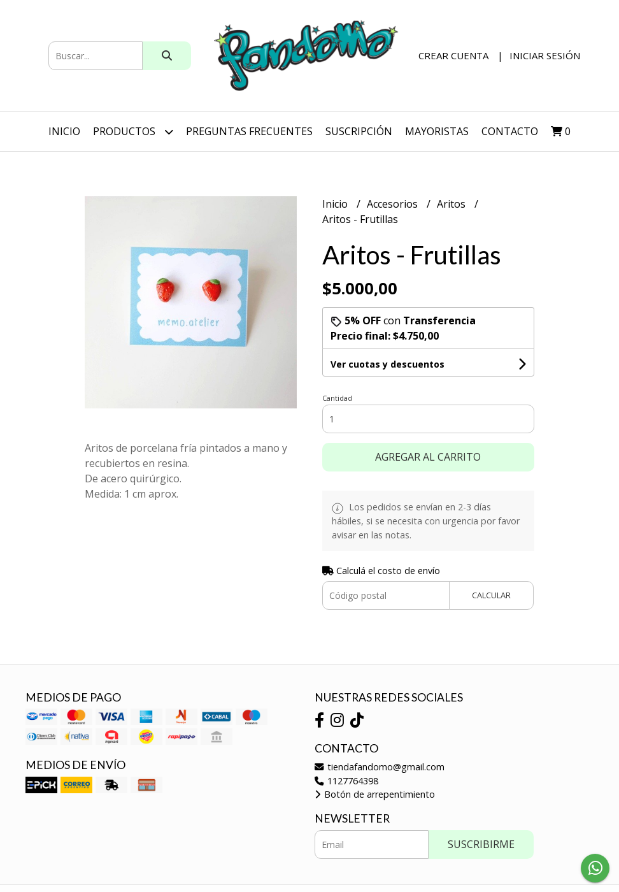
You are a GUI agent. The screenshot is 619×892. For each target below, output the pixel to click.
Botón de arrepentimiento (375, 794)
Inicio (64, 131)
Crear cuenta (453, 55)
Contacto (509, 131)
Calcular (491, 595)
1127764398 (346, 781)
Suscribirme (481, 844)
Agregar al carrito (428, 457)
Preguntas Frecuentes (249, 131)
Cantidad (337, 398)
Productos (133, 131)
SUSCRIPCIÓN (358, 131)
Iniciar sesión (544, 55)
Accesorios (393, 204)
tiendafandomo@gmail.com (380, 767)
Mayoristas (437, 131)
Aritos (452, 204)
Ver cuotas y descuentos (388, 364)
